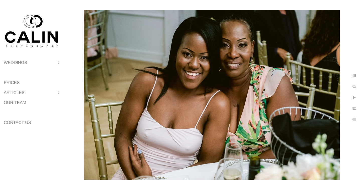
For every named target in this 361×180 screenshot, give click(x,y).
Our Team (15, 102)
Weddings (15, 62)
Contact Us (17, 122)
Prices (12, 82)
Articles (14, 92)
